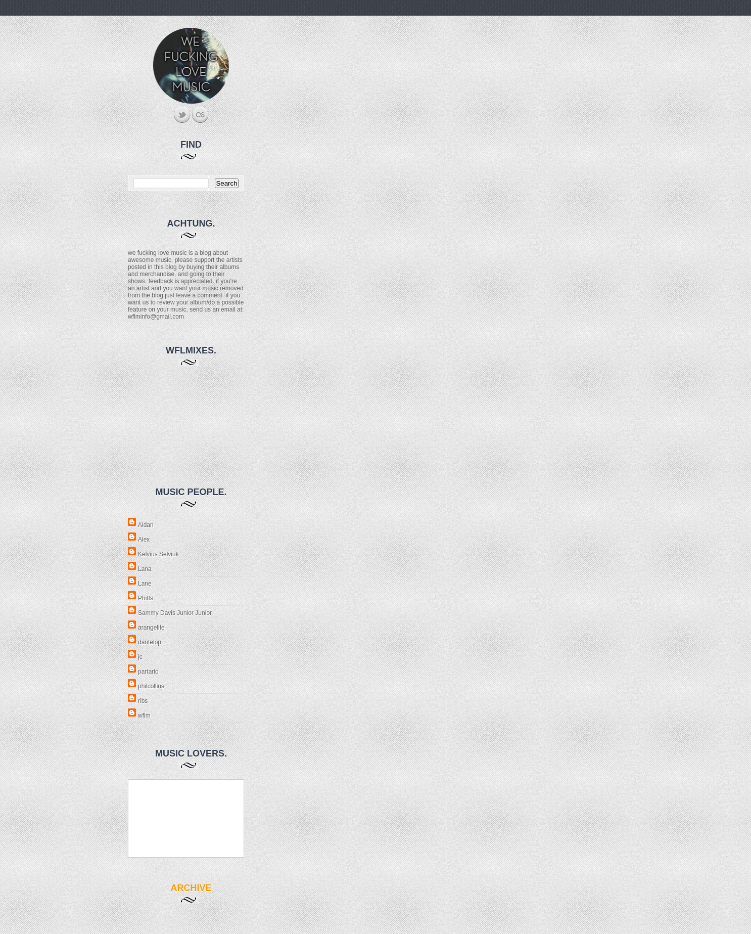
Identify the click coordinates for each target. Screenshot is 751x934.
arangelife (151, 627)
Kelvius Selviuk (158, 554)
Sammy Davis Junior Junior (175, 612)
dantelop (149, 642)
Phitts (145, 598)
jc (140, 656)
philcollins (151, 686)
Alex (144, 539)
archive (190, 888)
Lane (145, 583)
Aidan (146, 524)
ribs (143, 700)
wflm (144, 715)
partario (148, 671)
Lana (145, 568)
